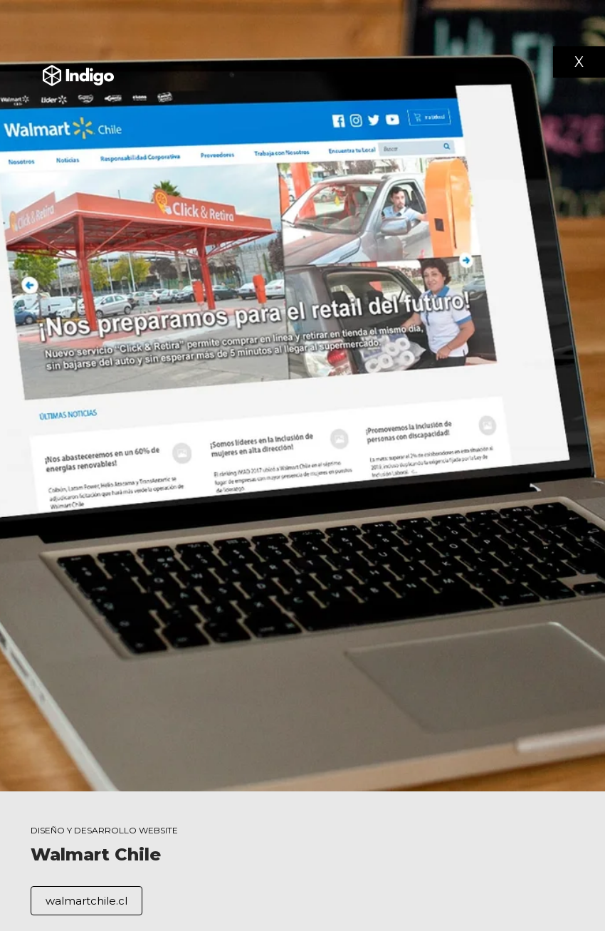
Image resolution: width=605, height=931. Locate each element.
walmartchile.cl (86, 900)
